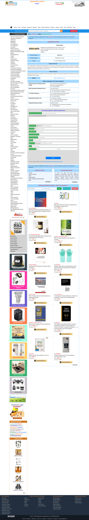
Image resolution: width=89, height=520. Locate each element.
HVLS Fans (13, 117)
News (74, 27)
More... (24, 493)
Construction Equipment (18, 481)
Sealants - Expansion (15, 170)
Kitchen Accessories (15, 130)
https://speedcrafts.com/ (59, 78)
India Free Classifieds (57, 507)
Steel (19, 27)
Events (61, 27)
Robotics (12, 164)
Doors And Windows (15, 87)
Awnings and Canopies (16, 50)
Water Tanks (13, 206)
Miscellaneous (14, 139)
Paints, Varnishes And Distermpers (36, 178)
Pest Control (13, 148)
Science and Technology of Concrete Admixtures (39, 324)
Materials (35, 27)
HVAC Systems (14, 118)
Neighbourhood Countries (7, 508)
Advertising (13, 42)
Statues (39, 501)
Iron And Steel (14, 127)
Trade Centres (41, 504)
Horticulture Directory (6, 505)
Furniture (12, 105)
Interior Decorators (15, 124)
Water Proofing (14, 204)
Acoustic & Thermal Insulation (17, 36)
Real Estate (69, 27)
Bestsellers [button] (74, 188)
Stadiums (40, 499)
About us (44, 518)
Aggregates (13, 41)
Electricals (13, 88)
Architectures (26, 499)
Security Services (14, 172)
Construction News (5, 501)
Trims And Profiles (15, 199)
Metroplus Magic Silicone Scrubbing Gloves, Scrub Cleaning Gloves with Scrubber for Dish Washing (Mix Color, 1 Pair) (65, 268)
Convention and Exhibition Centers (18, 71)
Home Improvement (18, 357)
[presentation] (38, 153)
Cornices (12, 80)
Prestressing (13, 157)
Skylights (12, 176)
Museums (26, 505)
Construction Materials (16, 72)
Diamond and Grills (15, 85)
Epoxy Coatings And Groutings (17, 91)
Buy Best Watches (56, 504)
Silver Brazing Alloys (15, 175)
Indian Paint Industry (6, 507)
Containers (13, 63)
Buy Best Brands (56, 498)
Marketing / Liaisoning (15, 136)
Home (29, 34)
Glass (12, 112)
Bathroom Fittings (18, 455)
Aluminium (13, 47)
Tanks (12, 191)
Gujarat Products (5, 502)
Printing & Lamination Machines (17, 152)
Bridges (25, 501)
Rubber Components (15, 167)
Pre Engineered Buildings (16, 155)
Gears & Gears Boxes (15, 111)
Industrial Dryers (14, 120)
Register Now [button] (74, 31)
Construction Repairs (15, 75)
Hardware (13, 115)
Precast (12, 154)
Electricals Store (18, 322)
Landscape (13, 132)
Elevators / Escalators (18, 490)
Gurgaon (39, 34)
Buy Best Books (56, 501)
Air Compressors (14, 44)
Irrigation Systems (14, 129)
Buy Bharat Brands (56, 499)
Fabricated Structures (15, 93)
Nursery (12, 141)
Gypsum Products (14, 114)
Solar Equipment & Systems (17, 178)
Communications (14, 65)
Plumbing (13, 151)
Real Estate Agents (15, 163)
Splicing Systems (14, 181)
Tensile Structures (14, 190)
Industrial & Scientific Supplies (18, 286)
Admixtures (13, 39)
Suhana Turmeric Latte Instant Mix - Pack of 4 (39, 355)
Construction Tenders (6, 504)
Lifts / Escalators (14, 135)
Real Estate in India (5, 510)
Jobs (65, 27)
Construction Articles (6, 513)
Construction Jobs (5, 499)
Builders (12, 53)
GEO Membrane (14, 106)
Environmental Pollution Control (17, 90)
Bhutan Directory (78, 498)
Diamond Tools (14, 84)
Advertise (34, 518)
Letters (12, 133)
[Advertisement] (44, 16)
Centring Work (14, 59)
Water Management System (17, 203)
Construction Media (15, 74)
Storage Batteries (14, 184)
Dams (25, 502)
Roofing (12, 169)
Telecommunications (15, 194)
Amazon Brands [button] (66, 188)
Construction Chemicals (16, 68)
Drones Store (18, 392)
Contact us (50, 518)
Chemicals (23, 27)
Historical (26, 504)
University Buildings (42, 505)
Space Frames (14, 179)
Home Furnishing (18, 374)
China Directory (78, 499)
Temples (39, 502)
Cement (15, 27)
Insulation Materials (15, 123)
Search (59, 188)
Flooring (12, 102)
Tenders (57, 27)
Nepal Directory (78, 501)
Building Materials (14, 54)
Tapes (12, 193)
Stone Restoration (14, 187)
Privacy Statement (62, 518)
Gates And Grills (14, 109)
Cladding (12, 62)
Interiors (12, 126)
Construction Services (15, 77)
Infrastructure (13, 121)
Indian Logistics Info (57, 505)
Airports (25, 498)
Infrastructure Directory (6, 512)
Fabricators (13, 94)
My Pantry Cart (56, 502)
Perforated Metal (14, 146)
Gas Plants (13, 108)
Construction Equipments (16, 69)
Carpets (12, 56)
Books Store (18, 340)
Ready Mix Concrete (15, 161)
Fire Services (13, 100)
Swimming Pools (14, 188)
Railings (12, 160)
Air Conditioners (14, 45)
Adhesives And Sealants (16, 38)
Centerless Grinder (15, 60)
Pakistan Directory (78, 502)
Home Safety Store (18, 268)
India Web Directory (57, 508)
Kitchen (18, 447)
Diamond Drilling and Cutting (17, 82)
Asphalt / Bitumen (14, 48)
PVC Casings (13, 142)
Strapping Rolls (14, 182)
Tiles (12, 196)
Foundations (13, 103)
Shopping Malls (41, 498)
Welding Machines (15, 207)
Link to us (39, 518)
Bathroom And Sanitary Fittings (17, 51)
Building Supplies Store (18, 305)
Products (52, 27)
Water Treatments (46, 27)
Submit (53, 158)
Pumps (12, 158)
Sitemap (55, 518)
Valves (39, 27)
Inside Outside (32, 177)
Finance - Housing (14, 99)
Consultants (13, 78)
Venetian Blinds (14, 202)
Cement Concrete (32, 174)
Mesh (12, 138)
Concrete (12, 66)
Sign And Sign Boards (15, 173)
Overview (28, 518)
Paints (12, 143)
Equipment (29, 27)
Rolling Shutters (14, 166)
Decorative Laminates (15, 81)
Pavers (12, 145)
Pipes (12, 149)
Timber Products (14, 197)
